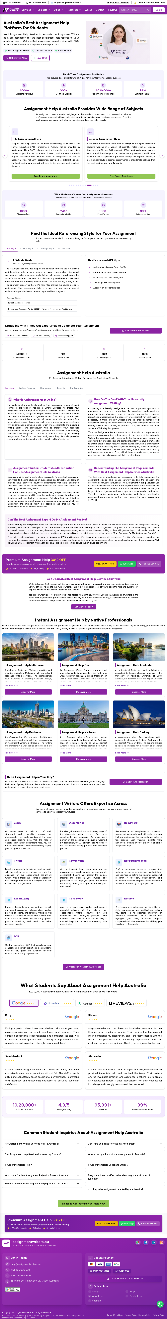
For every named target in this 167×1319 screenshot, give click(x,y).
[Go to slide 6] (80, 185)
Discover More (28, 692)
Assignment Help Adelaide (134, 665)
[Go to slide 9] (89, 185)
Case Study (76, 898)
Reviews (112, 9)
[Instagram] (162, 1242)
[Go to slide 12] (97, 185)
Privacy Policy (131, 1315)
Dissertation (77, 822)
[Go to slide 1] (69, 185)
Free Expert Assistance (45, 176)
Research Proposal (135, 860)
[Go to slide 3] (73, 185)
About (88, 9)
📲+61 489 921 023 (11, 2)
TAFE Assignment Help (103, 139)
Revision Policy (144, 1315)
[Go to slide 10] (93, 185)
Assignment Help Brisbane (23, 732)
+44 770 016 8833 (18, 1275)
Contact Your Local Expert (135, 782)
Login (159, 9)
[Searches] (148, 10)
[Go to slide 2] (71, 185)
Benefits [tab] (60, 388)
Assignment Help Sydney (133, 732)
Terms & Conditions (115, 1315)
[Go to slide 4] (76, 185)
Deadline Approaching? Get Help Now (83, 1203)
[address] (138, 1242)
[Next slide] (162, 155)
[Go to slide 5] (78, 185)
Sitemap (94, 1300)
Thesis (18, 860)
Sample (94, 1291)
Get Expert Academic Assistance (83, 967)
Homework (130, 822)
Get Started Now (16, 58)
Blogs (130, 1291)
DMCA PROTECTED (101, 1271)
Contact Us (133, 1296)
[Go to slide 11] (95, 185)
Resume (129, 898)
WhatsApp (126, 564)
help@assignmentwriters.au (23, 1264)
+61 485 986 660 (36, 2)
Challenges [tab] (45, 388)
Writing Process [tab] (27, 388)
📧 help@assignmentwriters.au (66, 2)
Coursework (76, 860)
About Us (95, 1296)
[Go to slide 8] (85, 185)
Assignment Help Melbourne (25, 665)
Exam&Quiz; (21, 898)
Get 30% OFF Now (105, 564)
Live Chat (40, 58)
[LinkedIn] (154, 1242)
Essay (17, 822)
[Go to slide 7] (83, 185)
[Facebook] (146, 1242)
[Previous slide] (4, 155)
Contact (100, 9)
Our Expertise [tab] (76, 388)
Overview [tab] (9, 388)
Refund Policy (159, 1315)
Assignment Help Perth (77, 665)
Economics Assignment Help (30, 139)
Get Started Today (83, 607)
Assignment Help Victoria (79, 732)
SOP (16, 936)
